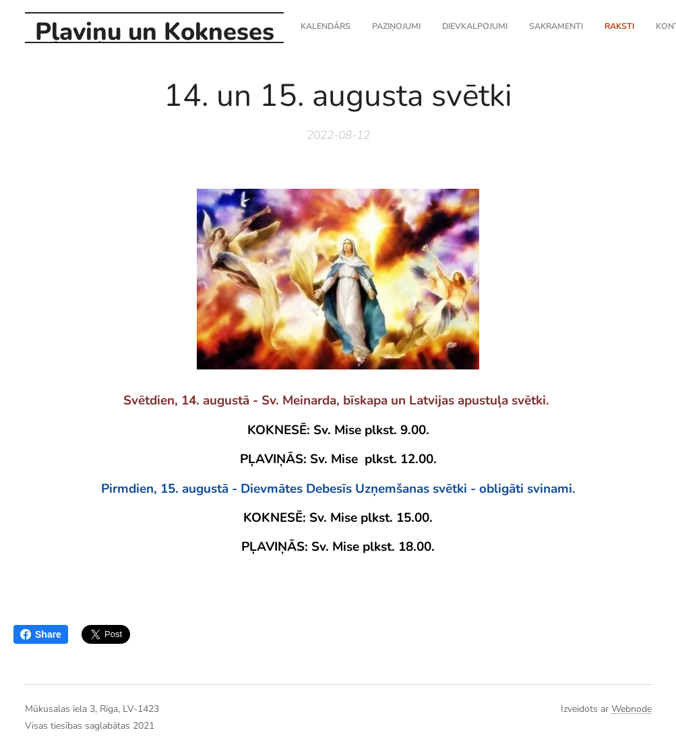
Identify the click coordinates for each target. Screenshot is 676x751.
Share (40, 634)
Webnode (631, 708)
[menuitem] (548, 27)
